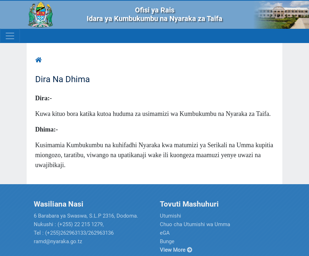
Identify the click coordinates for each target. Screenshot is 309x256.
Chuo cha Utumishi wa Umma (195, 224)
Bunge (167, 241)
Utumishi (170, 216)
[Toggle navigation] (10, 36)
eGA (165, 233)
